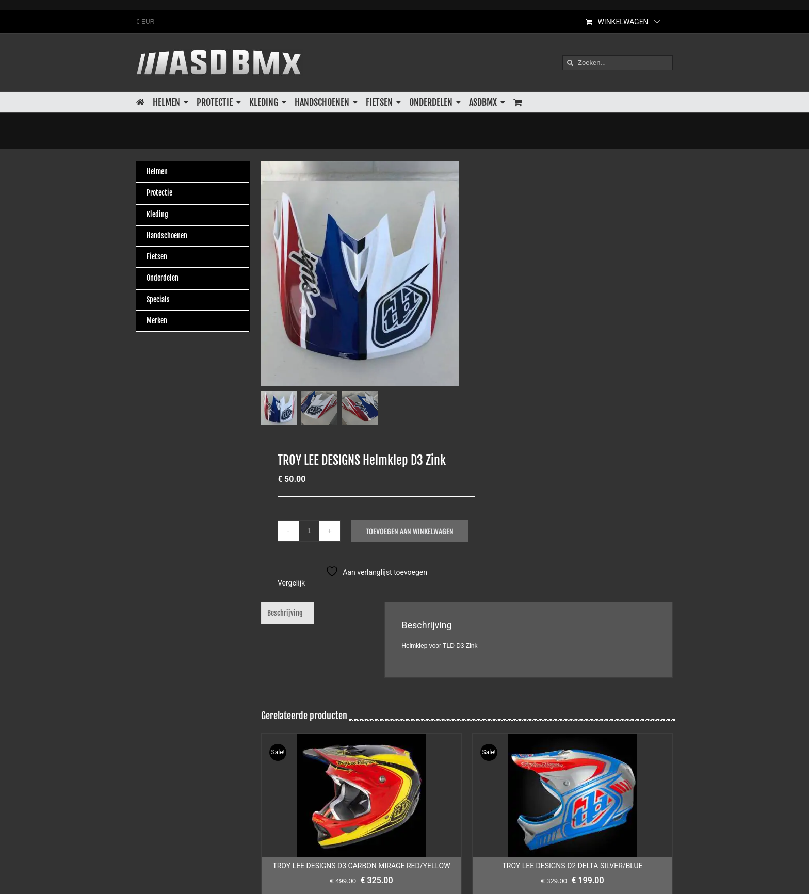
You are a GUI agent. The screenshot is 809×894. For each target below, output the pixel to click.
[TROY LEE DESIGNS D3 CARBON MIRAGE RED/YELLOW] (361, 795)
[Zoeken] (569, 62)
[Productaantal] (309, 530)
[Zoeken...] (617, 62)
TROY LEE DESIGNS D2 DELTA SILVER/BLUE (572, 865)
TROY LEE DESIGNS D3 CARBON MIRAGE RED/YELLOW (361, 865)
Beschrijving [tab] (285, 612)
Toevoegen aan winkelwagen (410, 530)
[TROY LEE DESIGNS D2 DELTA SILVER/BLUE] (572, 795)
